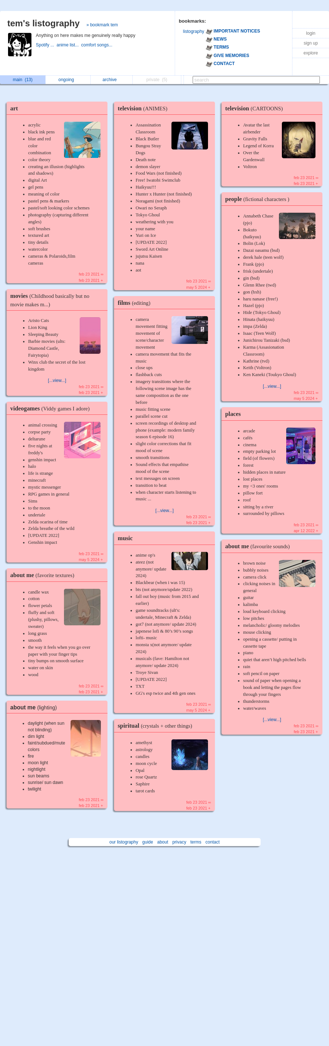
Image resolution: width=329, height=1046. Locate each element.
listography (193, 31)
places (233, 413)
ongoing (68, 79)
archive (112, 79)
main (23, 79)
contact (212, 842)
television (144, 108)
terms (195, 842)
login (310, 33)
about (162, 842)
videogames (51, 408)
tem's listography (43, 23)
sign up (311, 43)
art (14, 108)
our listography (123, 842)
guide (147, 842)
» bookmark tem (102, 24)
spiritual (157, 725)
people (259, 199)
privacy (179, 842)
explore (310, 53)
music (125, 538)
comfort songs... (97, 45)
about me (44, 575)
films (136, 302)
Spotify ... (46, 45)
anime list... (69, 45)
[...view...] (57, 380)
